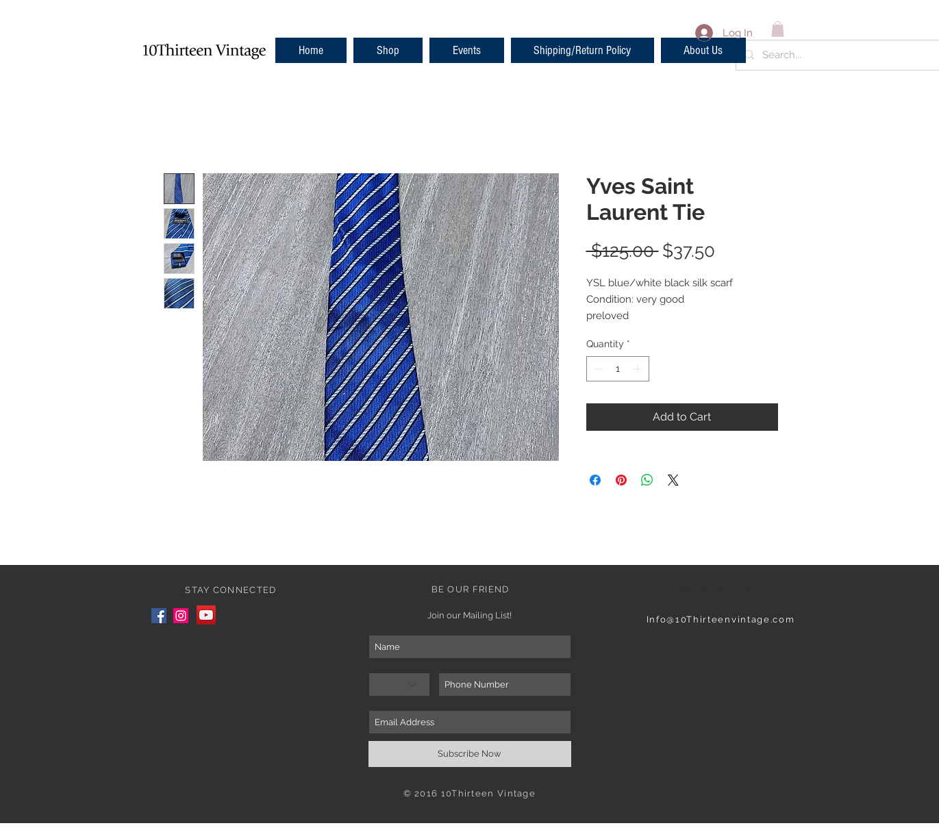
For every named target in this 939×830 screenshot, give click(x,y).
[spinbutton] (617, 369)
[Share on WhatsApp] (647, 480)
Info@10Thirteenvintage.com (721, 619)
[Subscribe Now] (469, 754)
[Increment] (638, 369)
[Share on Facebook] (595, 480)
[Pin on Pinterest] (621, 480)
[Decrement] (596, 369)
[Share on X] (673, 480)
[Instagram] (180, 615)
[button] (388, 50)
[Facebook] (158, 615)
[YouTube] (206, 615)
